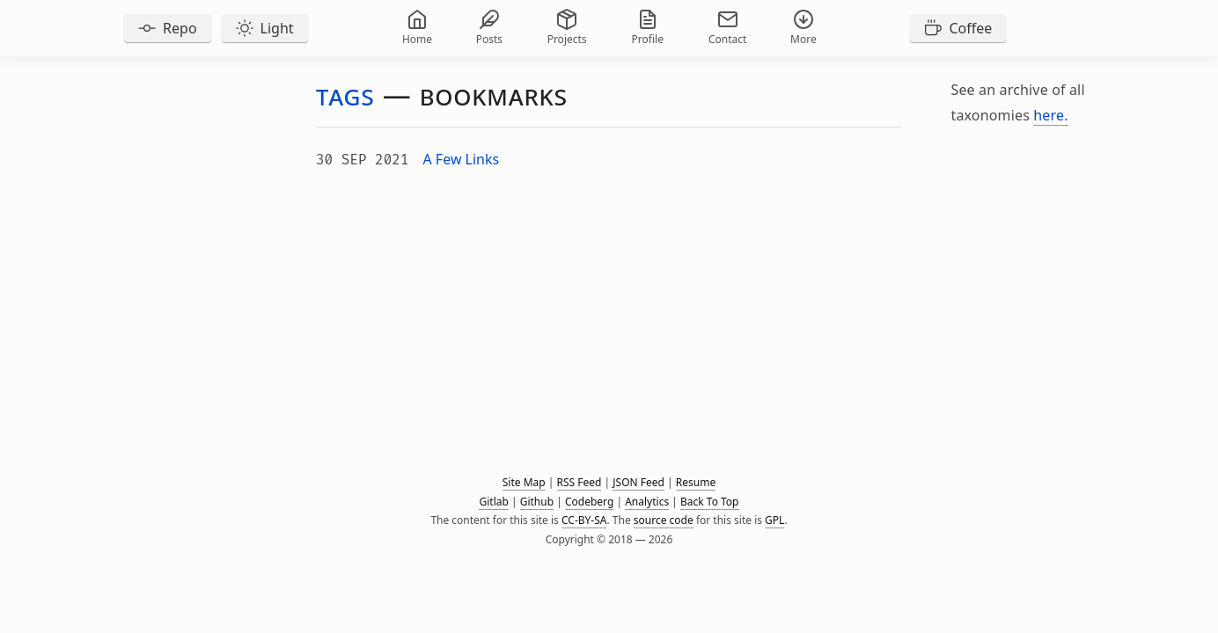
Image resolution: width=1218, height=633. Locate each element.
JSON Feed (638, 482)
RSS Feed (579, 482)
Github (537, 501)
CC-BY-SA (584, 520)
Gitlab (493, 501)
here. (1050, 115)
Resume (695, 482)
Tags (345, 94)
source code (663, 520)
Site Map (524, 482)
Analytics (647, 501)
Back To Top (709, 501)
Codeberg (589, 501)
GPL (774, 520)
